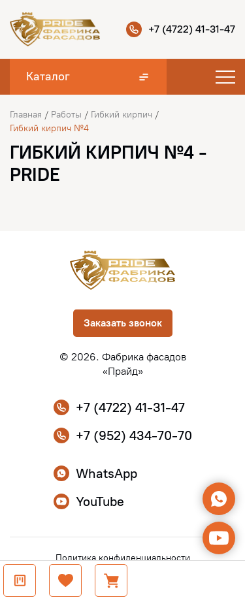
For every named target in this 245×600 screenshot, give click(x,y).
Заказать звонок (123, 323)
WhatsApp (95, 473)
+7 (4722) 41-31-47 (180, 29)
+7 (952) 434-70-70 (123, 435)
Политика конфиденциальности (123, 557)
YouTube (89, 501)
